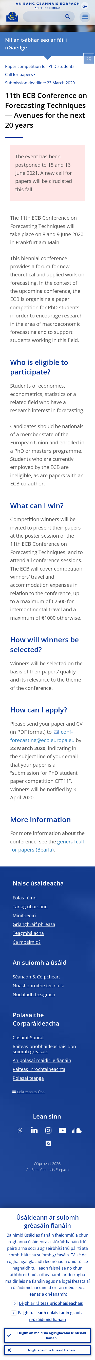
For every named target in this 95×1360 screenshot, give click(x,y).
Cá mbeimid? (27, 942)
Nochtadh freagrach (34, 994)
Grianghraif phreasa (34, 924)
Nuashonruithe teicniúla (38, 986)
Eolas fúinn (24, 898)
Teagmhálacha (28, 933)
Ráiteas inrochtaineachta (39, 1069)
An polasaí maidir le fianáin (42, 1060)
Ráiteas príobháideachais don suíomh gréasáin (44, 1048)
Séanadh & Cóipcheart (36, 977)
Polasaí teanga (28, 1078)
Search (68, 16)
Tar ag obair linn (30, 906)
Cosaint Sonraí (28, 1037)
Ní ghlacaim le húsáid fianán (51, 1350)
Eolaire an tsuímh (31, 1091)
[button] (84, 6)
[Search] (45, 16)
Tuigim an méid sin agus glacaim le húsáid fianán (51, 1335)
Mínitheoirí (24, 915)
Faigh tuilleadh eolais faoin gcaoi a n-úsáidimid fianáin (51, 1316)
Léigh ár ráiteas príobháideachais (51, 1303)
